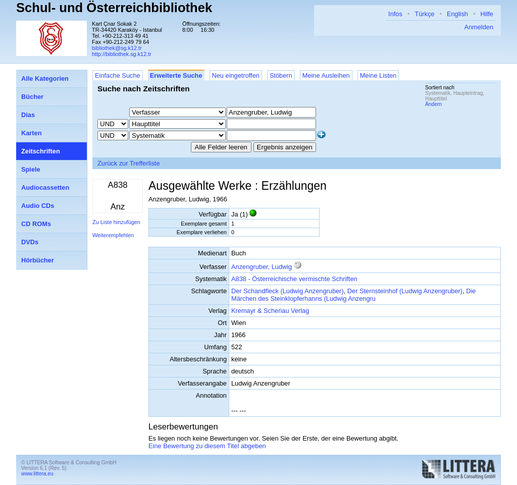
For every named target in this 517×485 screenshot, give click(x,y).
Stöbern (281, 75)
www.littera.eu (37, 473)
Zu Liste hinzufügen (116, 222)
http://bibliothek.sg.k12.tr (121, 54)
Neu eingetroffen (236, 75)
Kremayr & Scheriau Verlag (270, 310)
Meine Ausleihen (326, 75)
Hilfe (486, 14)
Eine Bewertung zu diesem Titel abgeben (207, 446)
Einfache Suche (117, 75)
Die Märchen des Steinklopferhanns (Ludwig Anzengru (353, 294)
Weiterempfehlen (113, 235)
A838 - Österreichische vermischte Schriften (294, 279)
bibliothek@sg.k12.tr (117, 48)
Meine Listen (378, 75)
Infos (395, 14)
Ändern (433, 104)
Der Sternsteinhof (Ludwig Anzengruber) (404, 291)
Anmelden (478, 27)
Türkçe (424, 14)
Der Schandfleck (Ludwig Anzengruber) (287, 291)
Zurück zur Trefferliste (128, 163)
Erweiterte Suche (176, 75)
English (457, 14)
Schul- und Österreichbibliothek (114, 8)
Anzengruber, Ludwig (261, 267)
